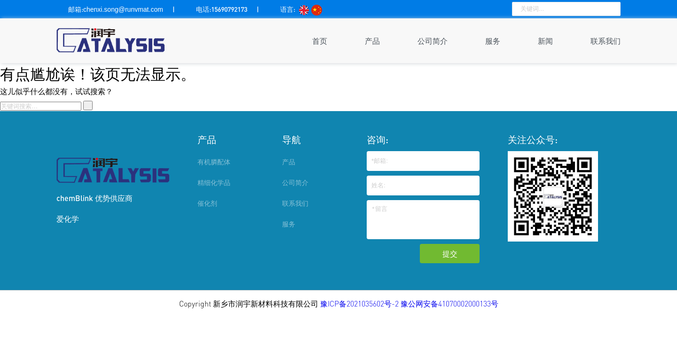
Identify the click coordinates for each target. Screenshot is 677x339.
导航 (291, 139)
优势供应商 (114, 198)
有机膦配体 (213, 162)
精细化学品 (213, 182)
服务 (492, 40)
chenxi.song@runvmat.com (123, 9)
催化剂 (207, 203)
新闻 (545, 40)
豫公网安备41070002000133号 (449, 303)
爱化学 (67, 218)
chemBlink (74, 198)
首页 (319, 40)
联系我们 (605, 40)
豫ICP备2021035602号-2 (360, 303)
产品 (372, 40)
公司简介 (432, 40)
